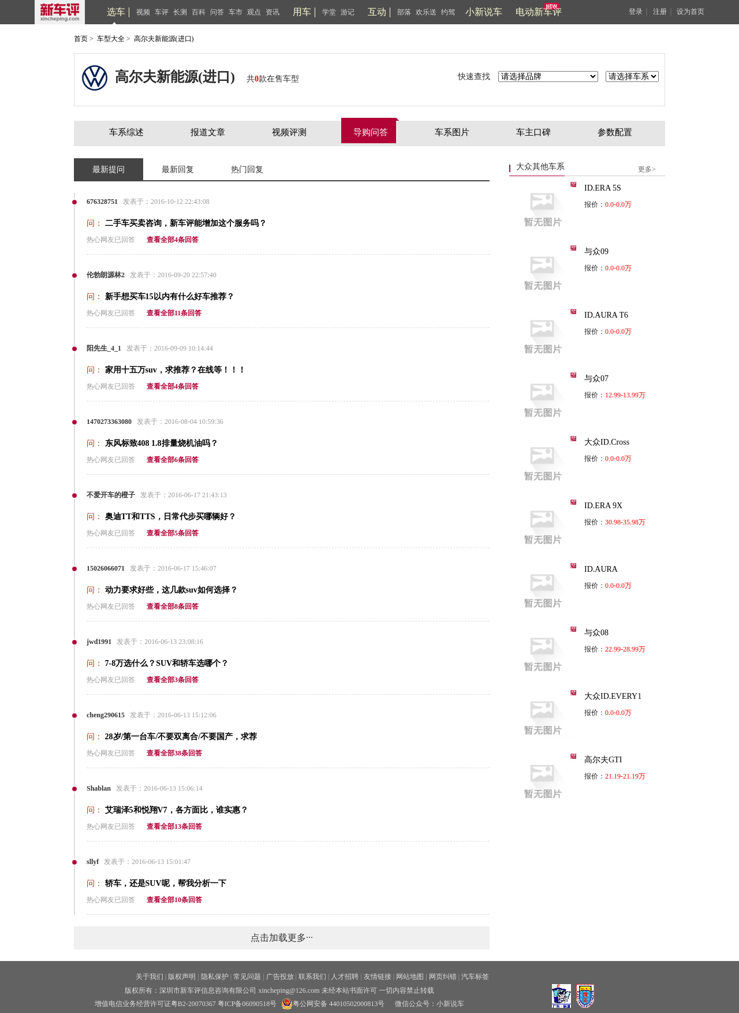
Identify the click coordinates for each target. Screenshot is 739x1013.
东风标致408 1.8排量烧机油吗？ (161, 443)
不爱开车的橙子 (111, 495)
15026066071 (106, 568)
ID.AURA (601, 569)
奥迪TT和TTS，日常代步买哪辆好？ (170, 516)
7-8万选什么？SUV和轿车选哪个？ (167, 663)
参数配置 (615, 132)
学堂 (329, 12)
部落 (404, 12)
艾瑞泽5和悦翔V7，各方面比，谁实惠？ (176, 810)
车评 (162, 12)
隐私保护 (215, 977)
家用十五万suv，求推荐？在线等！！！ (175, 370)
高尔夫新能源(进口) (164, 39)
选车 (116, 12)
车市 (235, 12)
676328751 (102, 202)
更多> (647, 169)
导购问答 (370, 132)
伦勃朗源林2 (106, 275)
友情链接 (377, 977)
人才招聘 (345, 977)
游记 (347, 12)
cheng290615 (106, 715)
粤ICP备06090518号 (247, 1004)
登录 (636, 12)
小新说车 (483, 12)
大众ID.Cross (606, 442)
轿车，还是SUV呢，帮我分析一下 (165, 883)
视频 (143, 12)
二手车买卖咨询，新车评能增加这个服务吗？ (186, 223)
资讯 (272, 12)
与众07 (596, 378)
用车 (302, 12)
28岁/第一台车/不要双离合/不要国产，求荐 (181, 736)
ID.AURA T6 (606, 315)
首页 (81, 39)
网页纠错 (443, 977)
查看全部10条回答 (174, 900)
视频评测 (289, 132)
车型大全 (111, 39)
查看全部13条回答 (174, 826)
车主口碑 (533, 132)
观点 (254, 12)
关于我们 (149, 977)
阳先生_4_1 (104, 348)
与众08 (596, 632)
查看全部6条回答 (173, 460)
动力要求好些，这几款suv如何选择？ (171, 590)
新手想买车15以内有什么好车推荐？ (169, 296)
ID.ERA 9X (603, 505)
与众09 (596, 251)
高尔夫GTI (603, 759)
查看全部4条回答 (173, 240)
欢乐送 (426, 12)
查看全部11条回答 (174, 313)
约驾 (448, 12)
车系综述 (126, 132)
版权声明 (182, 977)
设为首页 (690, 12)
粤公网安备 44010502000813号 (333, 1004)
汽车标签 (475, 977)
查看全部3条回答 (173, 680)
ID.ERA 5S (602, 188)
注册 (660, 12)
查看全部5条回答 (173, 533)
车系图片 (452, 132)
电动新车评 (539, 12)
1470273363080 (109, 422)
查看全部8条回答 (173, 606)
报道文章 (208, 132)
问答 (217, 12)
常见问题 (247, 977)
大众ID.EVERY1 (612, 696)
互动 (377, 12)
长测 (180, 12)
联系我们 (312, 977)
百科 (199, 12)
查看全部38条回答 (174, 753)
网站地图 (410, 977)
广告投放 (280, 977)
